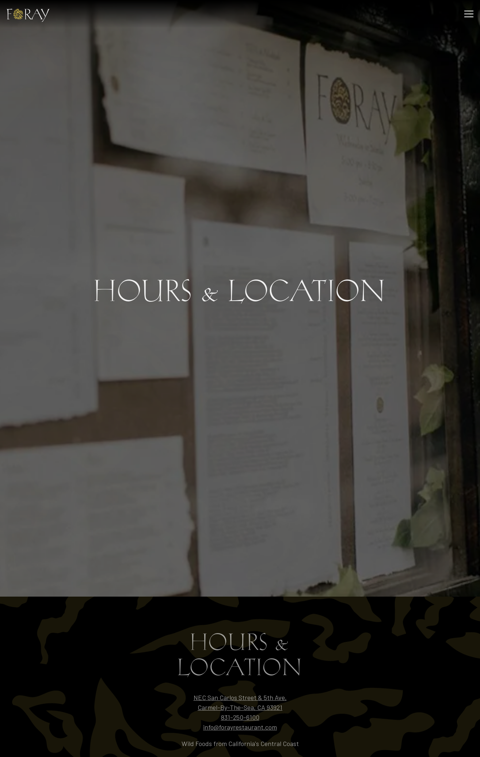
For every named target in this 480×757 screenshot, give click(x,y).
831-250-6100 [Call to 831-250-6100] (240, 685)
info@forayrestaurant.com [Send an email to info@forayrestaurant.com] (240, 695)
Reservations (240, 727)
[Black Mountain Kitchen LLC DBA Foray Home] (31, 14)
